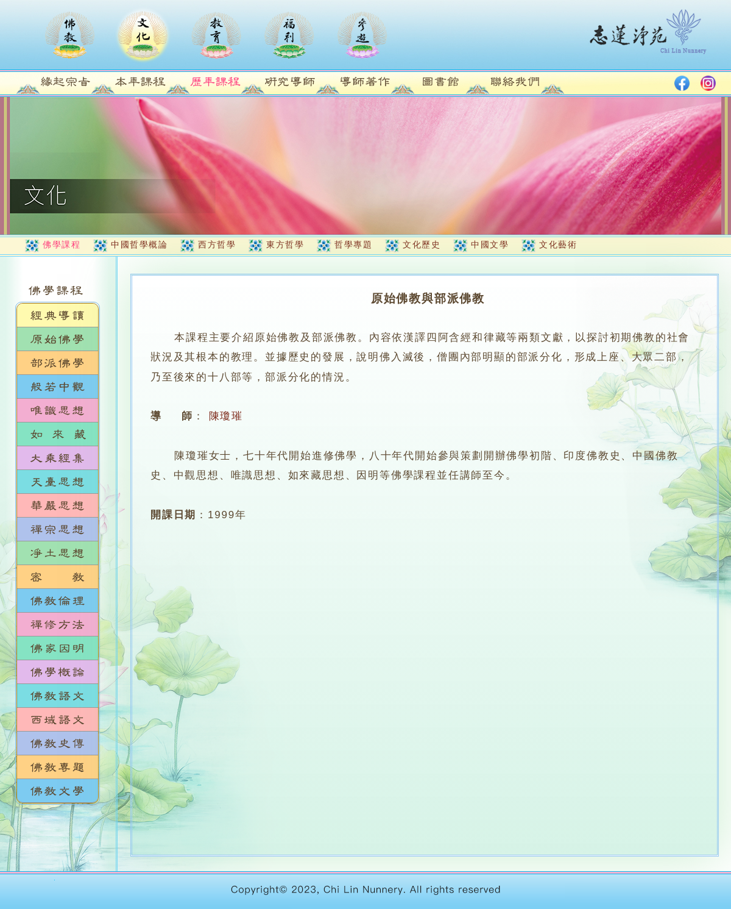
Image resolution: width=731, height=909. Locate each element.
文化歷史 (421, 244)
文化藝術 (558, 244)
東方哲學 (285, 244)
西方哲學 (217, 244)
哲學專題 (353, 244)
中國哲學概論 (139, 244)
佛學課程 (61, 244)
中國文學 (490, 244)
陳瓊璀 (226, 416)
